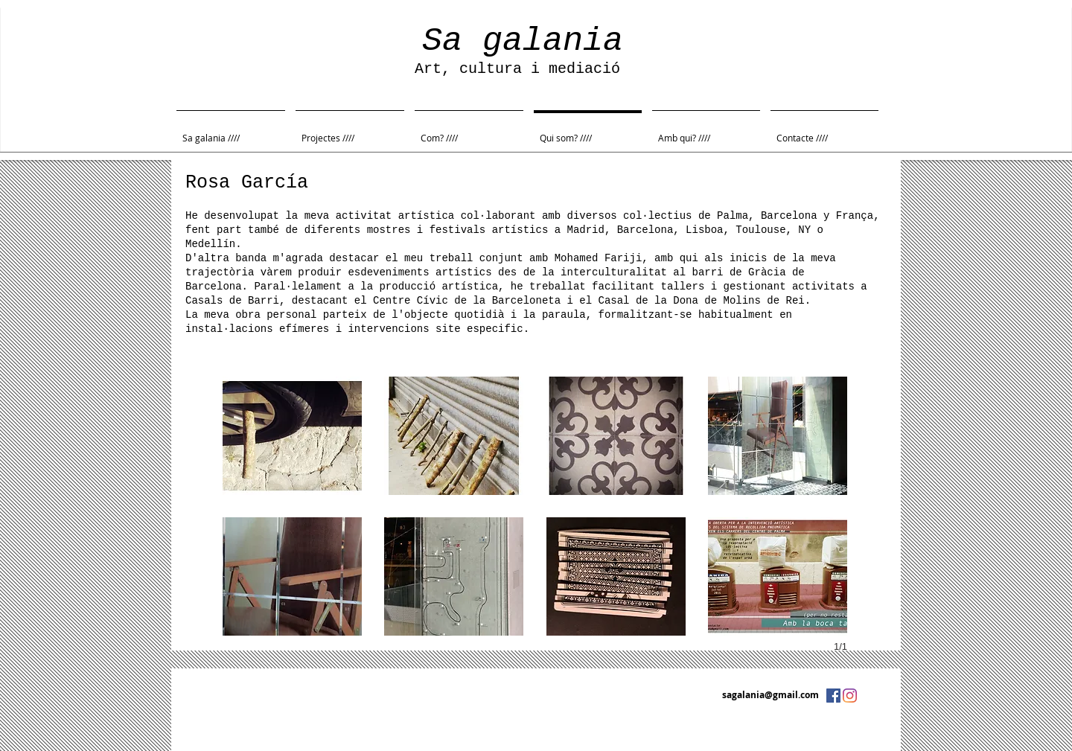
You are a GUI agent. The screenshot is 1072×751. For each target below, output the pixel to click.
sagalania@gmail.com (770, 694)
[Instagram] (850, 695)
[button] (292, 436)
